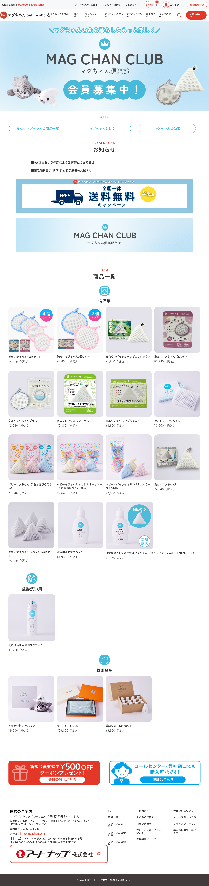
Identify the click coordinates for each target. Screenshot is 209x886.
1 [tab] (101, 117)
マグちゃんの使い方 (114, 15)
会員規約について (183, 810)
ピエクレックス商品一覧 (59, 15)
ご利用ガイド (132, 4)
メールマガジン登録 (184, 817)
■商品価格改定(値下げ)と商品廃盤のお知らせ (61, 170)
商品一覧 (77, 15)
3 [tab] (106, 117)
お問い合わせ (195, 15)
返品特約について (146, 839)
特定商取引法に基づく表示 (186, 831)
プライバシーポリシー (186, 823)
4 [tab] (108, 117)
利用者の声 (150, 15)
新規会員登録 (197, 4)
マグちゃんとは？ (92, 15)
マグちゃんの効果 (134, 15)
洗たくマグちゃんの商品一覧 (37, 128)
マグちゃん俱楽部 (111, 4)
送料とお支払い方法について (149, 831)
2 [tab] (103, 117)
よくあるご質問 (145, 817)
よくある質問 (165, 15)
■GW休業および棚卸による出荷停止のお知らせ (62, 162)
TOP (110, 810)
